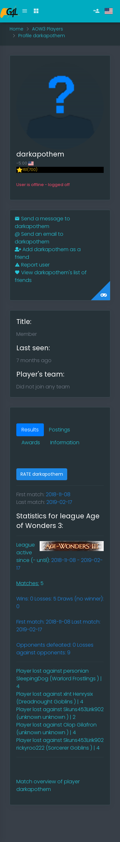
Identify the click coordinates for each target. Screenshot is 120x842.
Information (64, 442)
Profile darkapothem (41, 35)
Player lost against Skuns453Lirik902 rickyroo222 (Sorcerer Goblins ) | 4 (60, 744)
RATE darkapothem (41, 474)
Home (16, 29)
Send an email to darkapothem (39, 237)
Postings (59, 429)
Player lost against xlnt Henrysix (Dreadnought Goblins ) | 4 (54, 697)
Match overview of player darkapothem (48, 785)
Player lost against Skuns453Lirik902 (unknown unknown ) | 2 (60, 713)
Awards (30, 442)
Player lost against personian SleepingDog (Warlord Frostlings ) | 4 (59, 678)
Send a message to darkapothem (42, 222)
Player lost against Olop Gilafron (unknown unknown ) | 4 (56, 728)
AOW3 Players (47, 29)
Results (30, 429)
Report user (32, 264)
